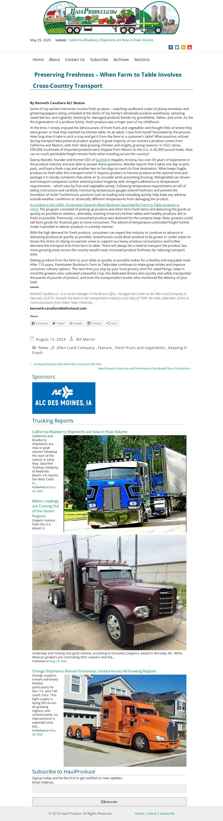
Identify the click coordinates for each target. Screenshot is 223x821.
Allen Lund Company (76, 347)
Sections (142, 59)
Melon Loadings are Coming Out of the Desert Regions (45, 508)
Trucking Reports (52, 420)
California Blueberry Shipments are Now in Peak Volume (111, 40)
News (43, 347)
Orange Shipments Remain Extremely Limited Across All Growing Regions (94, 671)
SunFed (101, 159)
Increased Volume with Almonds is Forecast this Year (65, 364)
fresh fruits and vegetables (140, 347)
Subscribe (99, 59)
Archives (121, 59)
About (54, 59)
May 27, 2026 (58, 661)
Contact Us (75, 59)
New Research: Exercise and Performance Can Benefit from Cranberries (145, 368)
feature (105, 347)
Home (38, 59)
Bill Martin (85, 339)
